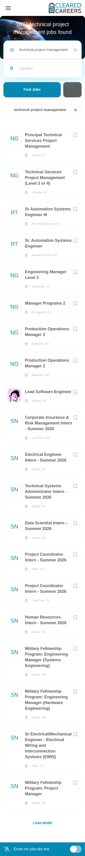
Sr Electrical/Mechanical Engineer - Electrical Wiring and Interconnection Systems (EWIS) (48, 745)
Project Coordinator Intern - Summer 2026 (45, 557)
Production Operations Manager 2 (47, 363)
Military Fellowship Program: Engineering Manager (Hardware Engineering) (46, 700)
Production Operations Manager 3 (47, 332)
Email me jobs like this (31, 849)
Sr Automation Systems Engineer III (48, 212)
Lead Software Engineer (48, 391)
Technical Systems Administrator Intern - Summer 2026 (46, 492)
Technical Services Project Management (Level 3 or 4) (45, 178)
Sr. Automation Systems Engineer (48, 243)
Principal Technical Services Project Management (43, 141)
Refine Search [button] (72, 89)
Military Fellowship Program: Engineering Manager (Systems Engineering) (46, 657)
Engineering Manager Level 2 (45, 275)
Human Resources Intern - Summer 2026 (45, 620)
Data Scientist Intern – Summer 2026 (46, 526)
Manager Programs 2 (45, 303)
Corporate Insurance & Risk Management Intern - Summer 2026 (48, 423)
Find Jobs (32, 89)
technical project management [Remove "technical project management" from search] (40, 110)
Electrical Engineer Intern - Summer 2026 (45, 457)
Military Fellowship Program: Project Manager (43, 788)
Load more (42, 823)
